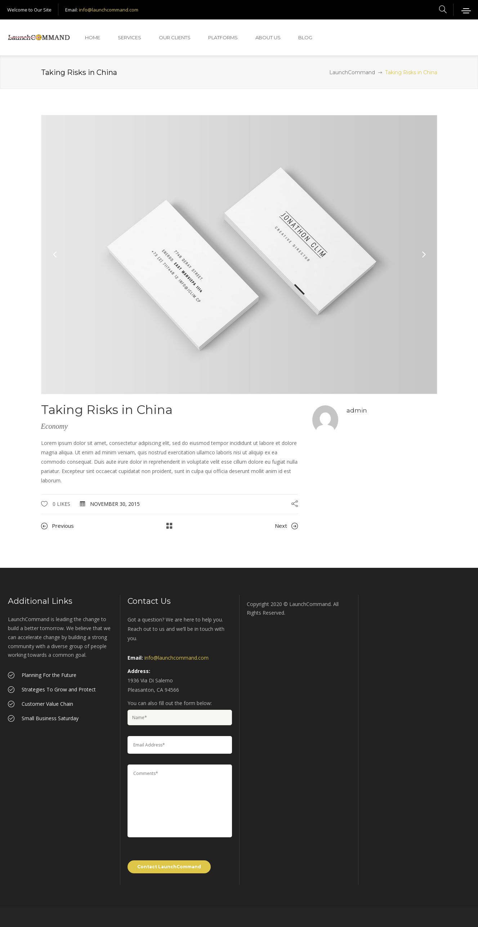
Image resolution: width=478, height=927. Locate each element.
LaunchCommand (352, 72)
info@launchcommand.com (108, 9)
